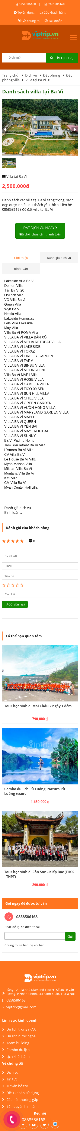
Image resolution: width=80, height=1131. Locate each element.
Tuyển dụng (24, 12)
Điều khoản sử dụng (20, 1092)
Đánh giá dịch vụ (59, 258)
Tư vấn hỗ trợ (15, 1086)
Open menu (73, 37)
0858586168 (26, 4)
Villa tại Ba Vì (16, 176)
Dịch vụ (10, 1072)
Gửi (70, 936)
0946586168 (54, 4)
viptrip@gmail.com (21, 1007)
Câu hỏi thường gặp (20, 1099)
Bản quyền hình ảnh (20, 1106)
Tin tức (9, 1079)
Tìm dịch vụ (62, 58)
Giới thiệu (21, 258)
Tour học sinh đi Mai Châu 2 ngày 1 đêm (38, 706)
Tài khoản (53, 21)
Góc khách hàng (52, 12)
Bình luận (21, 269)
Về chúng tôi (29, 21)
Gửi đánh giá (15, 604)
